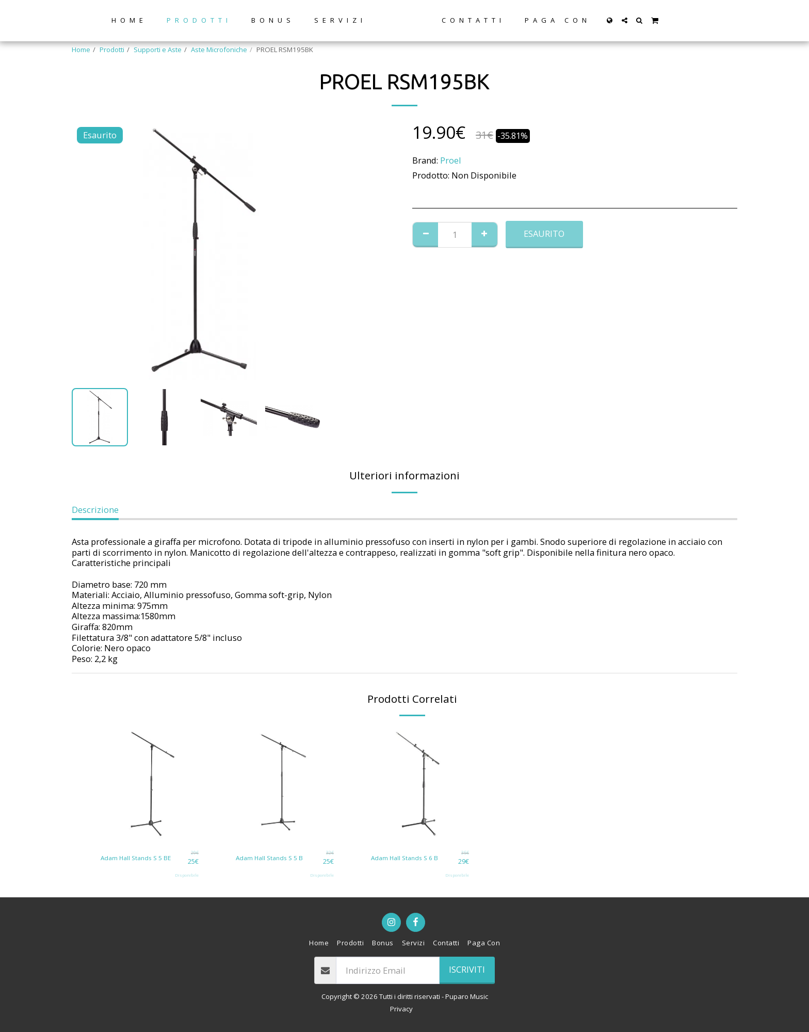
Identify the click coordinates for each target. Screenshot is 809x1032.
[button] (656, 20)
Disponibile (186, 874)
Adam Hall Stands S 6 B (407, 857)
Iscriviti (467, 969)
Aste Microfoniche (219, 49)
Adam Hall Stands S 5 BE (138, 857)
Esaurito (544, 233)
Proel (450, 160)
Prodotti (112, 49)
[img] (149, 784)
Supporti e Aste (158, 49)
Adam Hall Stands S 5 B (272, 857)
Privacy (401, 1008)
